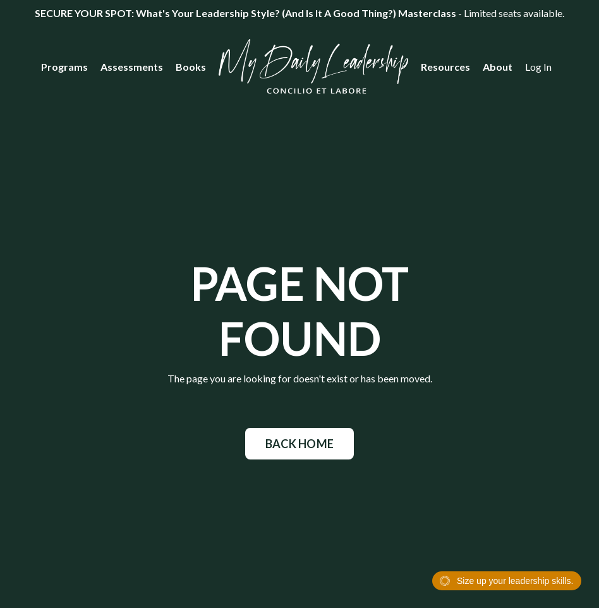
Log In (538, 67)
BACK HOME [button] (299, 444)
